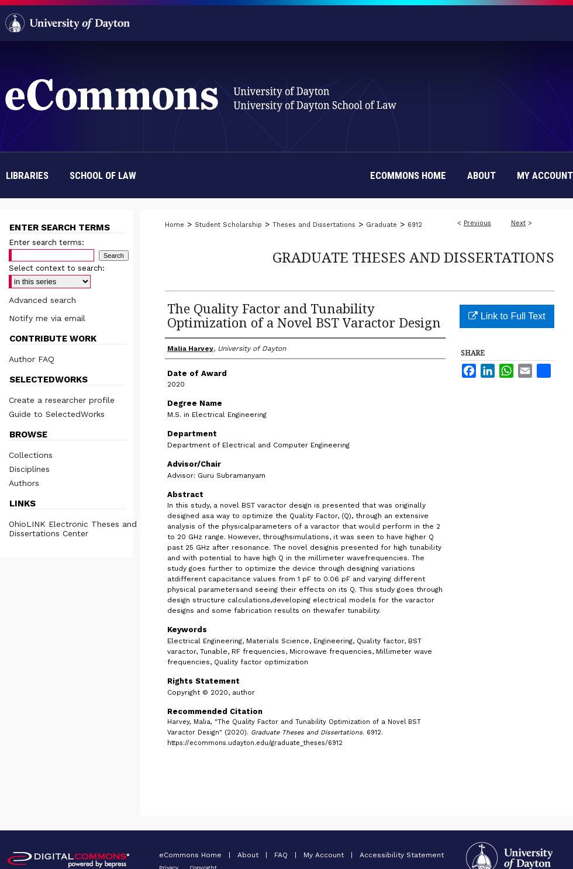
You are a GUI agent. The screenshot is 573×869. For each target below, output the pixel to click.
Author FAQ (31, 359)
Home (174, 225)
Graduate (381, 225)
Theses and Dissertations (313, 225)
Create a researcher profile (62, 400)
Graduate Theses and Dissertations (413, 257)
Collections (31, 455)
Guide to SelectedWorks (57, 414)
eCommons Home (191, 855)
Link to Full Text (506, 316)
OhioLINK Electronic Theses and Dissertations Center (73, 528)
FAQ (282, 855)
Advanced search (42, 300)
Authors (24, 483)
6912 (415, 225)
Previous (477, 223)
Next (518, 223)
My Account (324, 855)
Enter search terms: (46, 242)
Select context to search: (57, 268)
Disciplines (29, 469)
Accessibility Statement (402, 855)
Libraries (27, 175)
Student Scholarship (228, 225)
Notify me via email (47, 318)
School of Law (103, 175)
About (249, 855)
